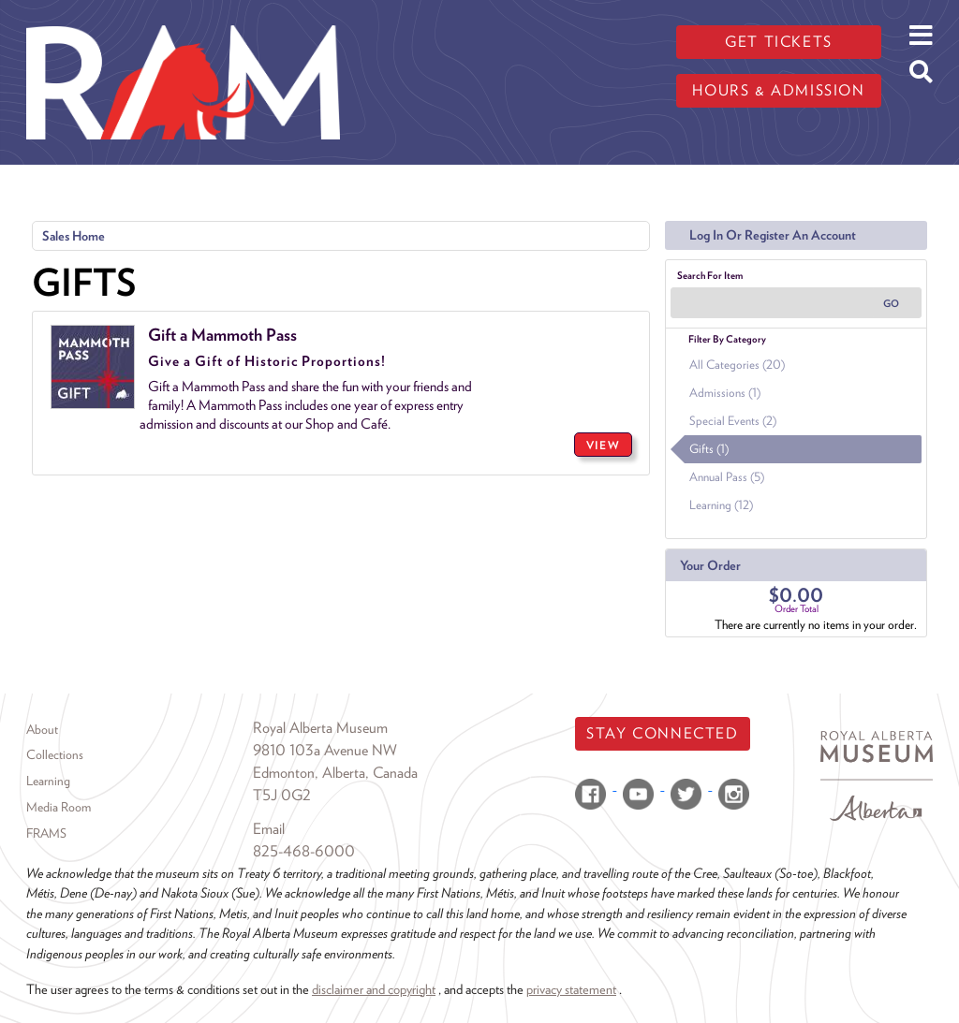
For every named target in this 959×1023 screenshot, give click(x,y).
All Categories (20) (737, 365)
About (42, 729)
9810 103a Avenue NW (325, 750)
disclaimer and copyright (373, 989)
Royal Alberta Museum (320, 728)
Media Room (58, 806)
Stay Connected (662, 733)
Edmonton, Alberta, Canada (335, 773)
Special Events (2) (732, 421)
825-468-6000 (304, 851)
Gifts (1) (709, 449)
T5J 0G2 (282, 795)
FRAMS (46, 833)
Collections (54, 754)
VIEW (603, 445)
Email (269, 829)
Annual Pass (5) (726, 477)
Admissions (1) (724, 393)
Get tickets (779, 42)
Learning (48, 780)
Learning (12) (721, 505)
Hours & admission (778, 90)
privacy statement (571, 989)
